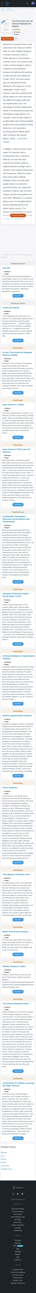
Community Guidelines (17, 1272)
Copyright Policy (17, 1269)
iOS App (18, 1228)
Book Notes (18, 1222)
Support (17, 1254)
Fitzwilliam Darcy (6, 1169)
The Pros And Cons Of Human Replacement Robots (22, 23)
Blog (17, 1249)
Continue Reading (18, 215)
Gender (3, 1162)
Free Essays (18, 1214)
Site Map (18, 1251)
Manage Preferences (18, 1283)
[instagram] (23, 1195)
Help (17, 1257)
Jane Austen (5, 1166)
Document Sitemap (17, 1209)
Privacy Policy (17, 1278)
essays (9, 8)
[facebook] (13, 1195)
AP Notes (18, 1219)
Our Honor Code (17, 1275)
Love (2, 1156)
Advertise (18, 1243)
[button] (2, 2)
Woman (3, 1159)
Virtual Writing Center (18, 1217)
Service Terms (18, 1280)
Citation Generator (18, 1225)
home (3, 8)
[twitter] (18, 1195)
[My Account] (34, 3)
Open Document (7, 39)
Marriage (4, 1152)
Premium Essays (18, 1211)
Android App (18, 1230)
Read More (18, 296)
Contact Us (18, 1260)
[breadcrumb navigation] (18, 9)
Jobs (14, 1246)
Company (17, 1240)
